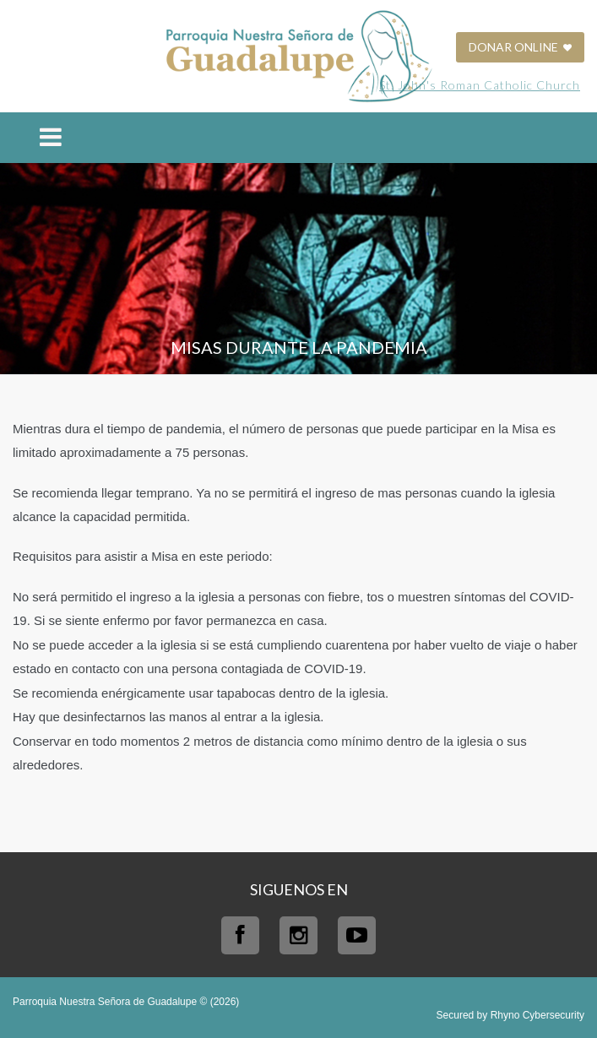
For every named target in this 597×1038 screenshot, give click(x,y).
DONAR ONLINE (520, 47)
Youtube (357, 935)
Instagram (298, 935)
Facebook (240, 935)
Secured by (510, 1015)
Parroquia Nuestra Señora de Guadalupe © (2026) (126, 1002)
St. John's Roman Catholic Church (479, 85)
